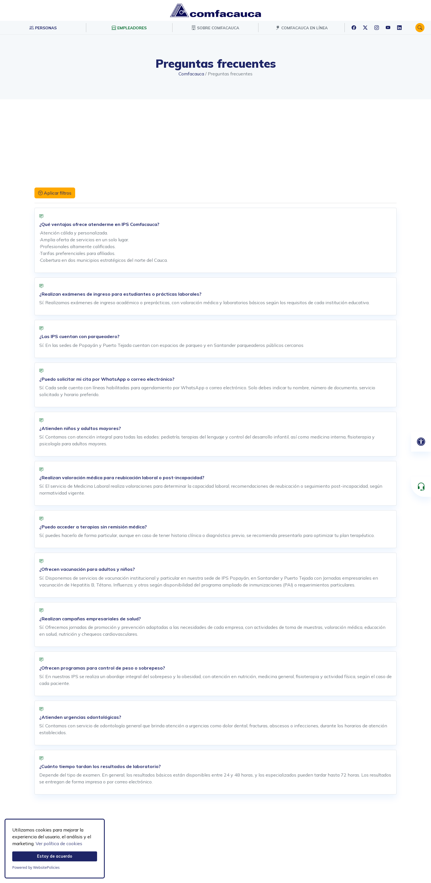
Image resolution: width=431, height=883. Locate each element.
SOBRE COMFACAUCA (215, 27)
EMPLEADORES (129, 27)
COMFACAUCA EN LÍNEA (302, 27)
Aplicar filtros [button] (54, 193)
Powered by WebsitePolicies (35, 867)
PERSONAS (43, 27)
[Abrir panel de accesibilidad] (421, 442)
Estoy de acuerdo (54, 856)
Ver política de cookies (59, 843)
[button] (419, 27)
